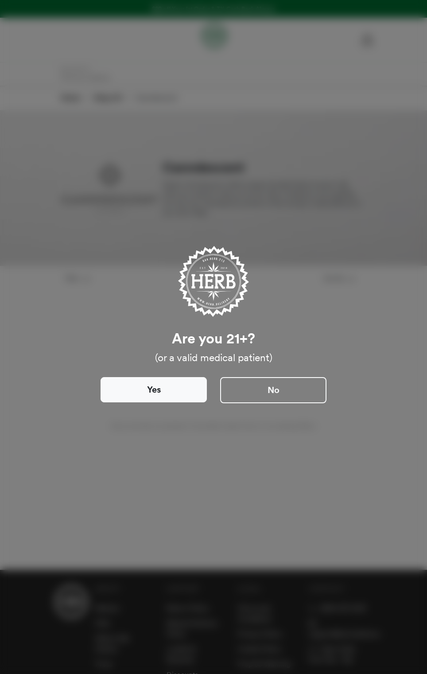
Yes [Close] (154, 389)
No (273, 390)
